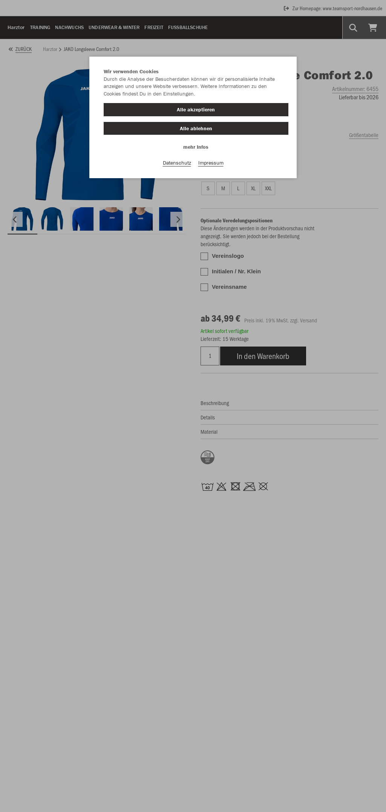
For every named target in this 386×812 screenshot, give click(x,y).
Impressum (211, 162)
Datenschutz (177, 162)
